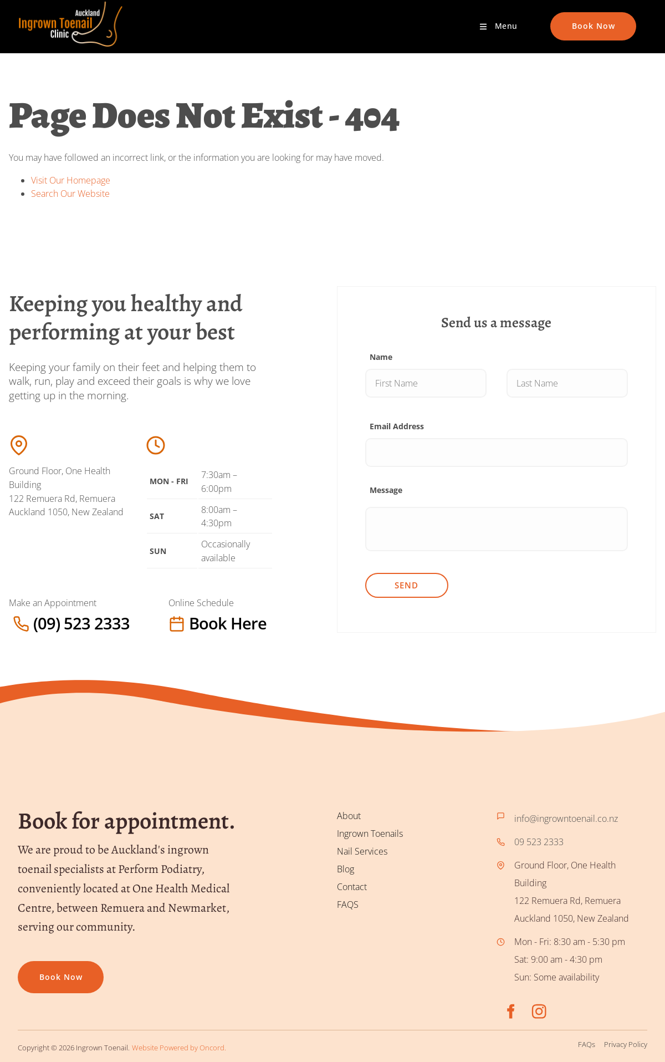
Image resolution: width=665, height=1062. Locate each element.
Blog (345, 869)
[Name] (426, 383)
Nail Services (362, 851)
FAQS (348, 904)
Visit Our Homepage (70, 180)
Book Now (572, 18)
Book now (39, 969)
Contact (352, 887)
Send (406, 585)
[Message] (496, 529)
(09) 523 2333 (37, 623)
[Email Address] (496, 452)
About (349, 816)
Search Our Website (70, 193)
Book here (190, 623)
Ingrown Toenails (370, 833)
